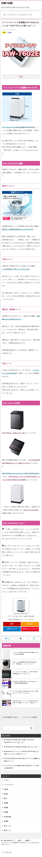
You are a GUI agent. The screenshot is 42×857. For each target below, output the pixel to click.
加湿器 (6, 794)
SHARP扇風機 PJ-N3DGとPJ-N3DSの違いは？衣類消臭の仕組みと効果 (12, 717)
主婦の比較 (7, 3)
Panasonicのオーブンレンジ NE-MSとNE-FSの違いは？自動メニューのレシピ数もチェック (25, 702)
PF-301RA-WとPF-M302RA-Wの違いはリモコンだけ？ (21, 747)
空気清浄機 (7, 817)
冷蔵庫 (6, 789)
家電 (4, 32)
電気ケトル (7, 830)
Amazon (30, 624)
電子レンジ (7, 826)
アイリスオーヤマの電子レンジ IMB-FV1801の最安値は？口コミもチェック (25, 672)
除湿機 (6, 821)
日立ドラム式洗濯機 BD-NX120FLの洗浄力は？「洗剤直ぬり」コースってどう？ (25, 663)
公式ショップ (12, 629)
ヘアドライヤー (9, 784)
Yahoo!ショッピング (30, 629)
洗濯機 (9, 32)
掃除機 (6, 807)
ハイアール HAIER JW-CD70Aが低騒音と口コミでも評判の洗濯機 (25, 653)
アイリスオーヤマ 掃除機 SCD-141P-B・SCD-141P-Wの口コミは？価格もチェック (31, 717)
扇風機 (6, 803)
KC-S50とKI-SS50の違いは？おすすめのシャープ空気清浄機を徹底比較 (25, 682)
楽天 (12, 624)
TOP (8, 840)
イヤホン (6, 780)
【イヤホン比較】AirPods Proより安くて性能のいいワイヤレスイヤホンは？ (25, 692)
